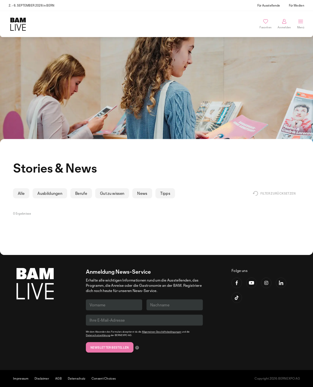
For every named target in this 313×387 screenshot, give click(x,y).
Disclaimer (42, 378)
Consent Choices (104, 378)
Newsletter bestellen (109, 347)
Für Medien (296, 5)
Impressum (20, 378)
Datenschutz (76, 378)
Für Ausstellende (268, 5)
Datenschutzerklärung (98, 335)
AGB (58, 378)
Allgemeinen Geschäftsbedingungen (161, 331)
